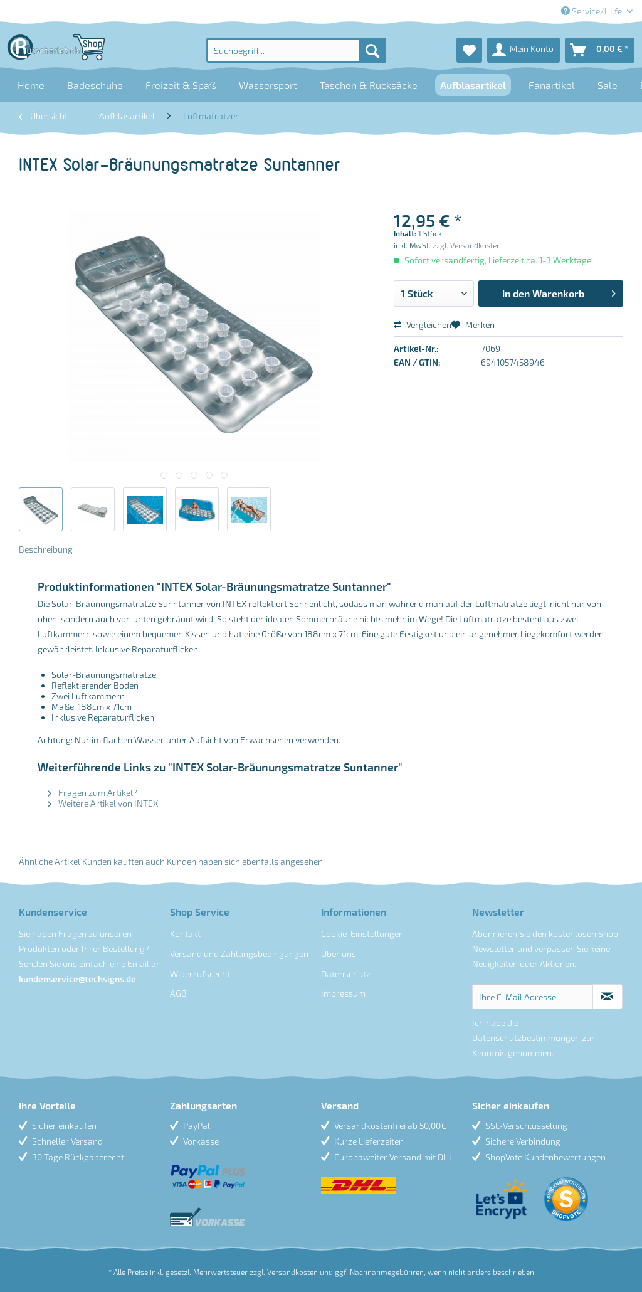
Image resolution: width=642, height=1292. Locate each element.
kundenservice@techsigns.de (77, 978)
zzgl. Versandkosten (467, 245)
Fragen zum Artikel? (92, 792)
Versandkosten (292, 1272)
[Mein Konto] (523, 50)
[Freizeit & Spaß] (180, 85)
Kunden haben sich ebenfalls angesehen (245, 861)
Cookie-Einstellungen (362, 933)
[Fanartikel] (552, 85)
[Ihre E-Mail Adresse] (532, 996)
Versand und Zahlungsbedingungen (239, 953)
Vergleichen (422, 324)
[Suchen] (372, 50)
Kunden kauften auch (123, 861)
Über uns (338, 953)
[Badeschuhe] (95, 85)
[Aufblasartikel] (473, 85)
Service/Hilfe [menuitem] (592, 11)
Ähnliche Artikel (49, 861)
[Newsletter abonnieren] (607, 996)
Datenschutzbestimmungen (526, 1037)
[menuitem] (296, 50)
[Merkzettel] (469, 50)
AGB (178, 993)
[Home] (31, 85)
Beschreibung (46, 549)
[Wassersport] (268, 85)
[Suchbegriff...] (296, 50)
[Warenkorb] (599, 50)
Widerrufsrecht (200, 973)
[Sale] (607, 85)
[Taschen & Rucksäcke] (369, 85)
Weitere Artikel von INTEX (103, 803)
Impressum (343, 993)
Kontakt (185, 933)
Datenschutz (346, 973)
